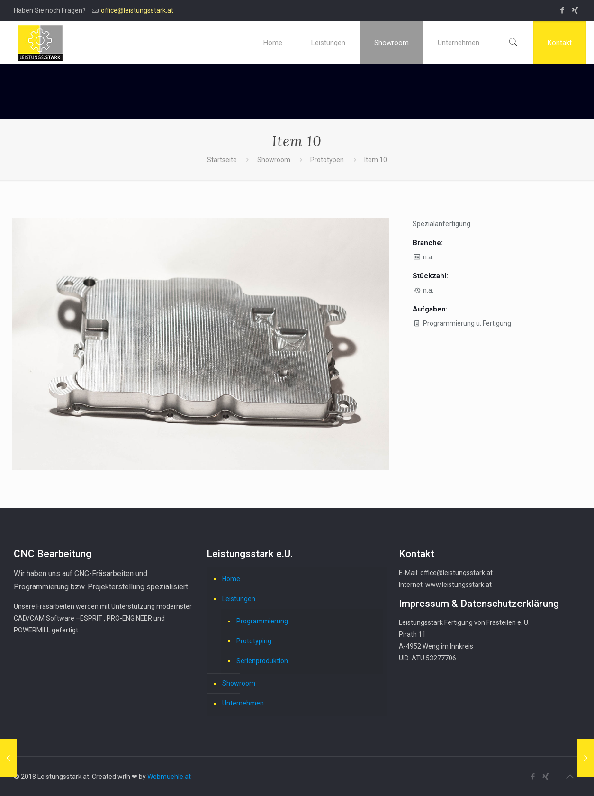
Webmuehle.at (169, 776)
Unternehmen (243, 703)
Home (231, 579)
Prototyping (253, 641)
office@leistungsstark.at (137, 10)
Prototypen (327, 160)
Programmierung (262, 621)
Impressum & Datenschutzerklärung (479, 603)
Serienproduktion (262, 661)
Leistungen (238, 599)
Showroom (273, 160)
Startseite (222, 160)
